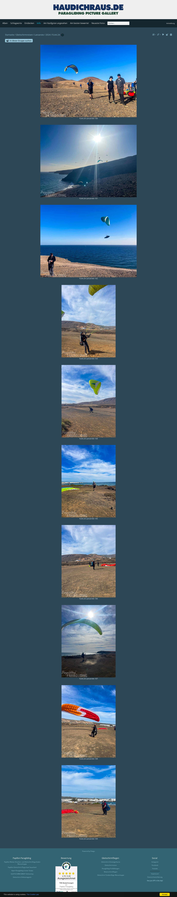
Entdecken (29, 23)
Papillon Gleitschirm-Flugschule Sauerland (22, 867)
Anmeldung (170, 23)
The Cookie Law (33, 894)
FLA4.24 (56, 34)
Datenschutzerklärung (154, 877)
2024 (48, 34)
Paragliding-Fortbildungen (110, 868)
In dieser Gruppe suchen (20, 40)
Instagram (154, 862)
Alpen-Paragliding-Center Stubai (22, 871)
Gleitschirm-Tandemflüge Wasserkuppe (110, 875)
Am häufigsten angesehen (55, 23)
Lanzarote (39, 34)
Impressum (155, 874)
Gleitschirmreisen (24, 34)
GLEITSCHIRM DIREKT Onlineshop (22, 874)
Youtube (155, 868)
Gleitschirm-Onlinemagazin (22, 877)
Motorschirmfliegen (110, 872)
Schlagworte (16, 23)
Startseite (9, 34)
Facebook (155, 865)
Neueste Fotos (98, 23)
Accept (164, 894)
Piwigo (92, 851)
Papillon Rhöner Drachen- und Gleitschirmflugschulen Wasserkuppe (22, 863)
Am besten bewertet (79, 23)
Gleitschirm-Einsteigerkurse (110, 862)
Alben (5, 23)
